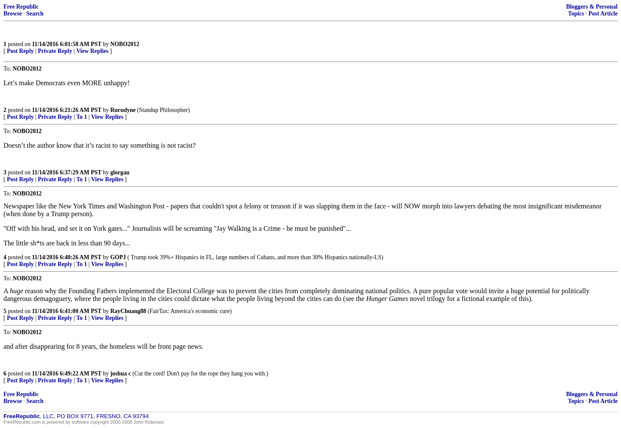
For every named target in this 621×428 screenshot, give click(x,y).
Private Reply (55, 51)
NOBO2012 (124, 44)
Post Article (603, 13)
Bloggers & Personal (592, 6)
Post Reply (20, 51)
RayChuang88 (128, 311)
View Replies (92, 51)
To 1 (81, 117)
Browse (12, 13)
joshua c (120, 373)
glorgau (120, 172)
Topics (576, 13)
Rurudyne (123, 110)
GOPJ (118, 257)
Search (35, 13)
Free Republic (21, 6)
